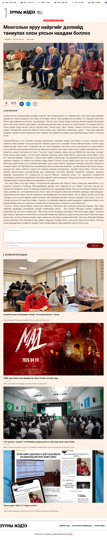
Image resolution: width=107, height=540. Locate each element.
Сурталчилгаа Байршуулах (82, 526)
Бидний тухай (64, 526)
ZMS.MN (8, 39)
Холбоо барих (99, 526)
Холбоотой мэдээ (16, 254)
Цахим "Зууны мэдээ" (53, 20)
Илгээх (95, 246)
